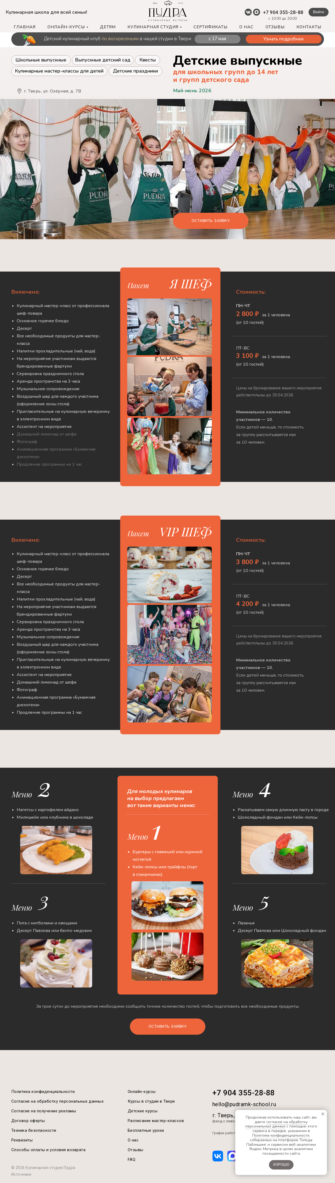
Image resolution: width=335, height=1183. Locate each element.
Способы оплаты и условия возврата (48, 1149)
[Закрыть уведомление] (323, 1114)
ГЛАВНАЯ (25, 27)
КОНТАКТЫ (308, 27)
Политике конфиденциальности (280, 1135)
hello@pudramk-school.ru (244, 1104)
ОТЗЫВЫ (275, 27)
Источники (21, 1174)
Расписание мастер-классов (156, 1120)
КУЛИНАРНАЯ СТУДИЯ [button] (152, 27)
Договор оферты (28, 1120)
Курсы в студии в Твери (151, 1101)
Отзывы (135, 1149)
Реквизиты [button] (22, 1140)
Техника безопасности (33, 1130)
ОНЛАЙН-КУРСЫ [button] (66, 27)
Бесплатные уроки (146, 1130)
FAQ (132, 1159)
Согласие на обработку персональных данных (57, 1101)
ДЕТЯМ (108, 27)
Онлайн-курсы (142, 1091)
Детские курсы (143, 1111)
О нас (133, 1140)
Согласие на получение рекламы (43, 1111)
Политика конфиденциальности (43, 1091)
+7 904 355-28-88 (283, 12)
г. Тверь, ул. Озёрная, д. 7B (52, 91)
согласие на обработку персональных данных (276, 1124)
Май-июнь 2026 (192, 90)
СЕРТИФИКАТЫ (210, 27)
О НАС (246, 27)
